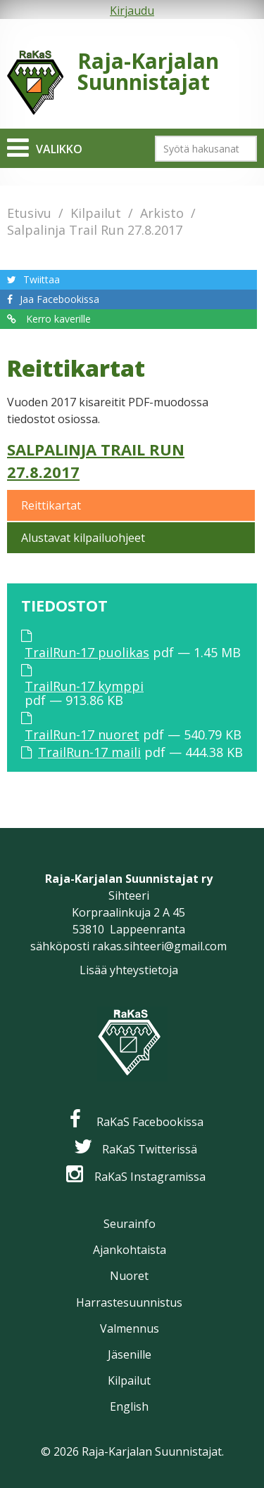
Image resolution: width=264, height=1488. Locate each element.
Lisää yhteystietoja (129, 970)
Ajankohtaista (129, 1249)
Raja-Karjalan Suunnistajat (148, 71)
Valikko (59, 149)
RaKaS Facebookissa (149, 1122)
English (129, 1406)
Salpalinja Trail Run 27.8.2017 (94, 229)
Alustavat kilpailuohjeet (83, 537)
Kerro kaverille (57, 318)
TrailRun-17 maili (89, 752)
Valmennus (129, 1328)
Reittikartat (51, 505)
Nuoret (129, 1275)
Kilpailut (95, 213)
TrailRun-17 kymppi (84, 686)
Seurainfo (129, 1223)
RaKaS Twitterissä (149, 1149)
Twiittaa (41, 279)
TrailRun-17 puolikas (87, 652)
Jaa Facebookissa (59, 299)
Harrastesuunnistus (129, 1302)
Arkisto (162, 213)
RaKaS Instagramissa (150, 1176)
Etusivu (29, 213)
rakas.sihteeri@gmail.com (159, 946)
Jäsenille (129, 1354)
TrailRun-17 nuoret (82, 734)
